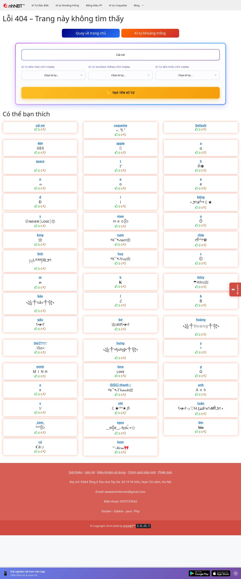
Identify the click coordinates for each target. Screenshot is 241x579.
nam (120, 235)
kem (120, 442)
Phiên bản (165, 472)
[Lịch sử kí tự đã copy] (235, 290)
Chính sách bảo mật (142, 472)
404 (40, 143)
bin (200, 422)
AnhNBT (128, 526)
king (40, 235)
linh (40, 254)
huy (120, 254)
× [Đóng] (236, 573)
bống (201, 197)
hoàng (201, 320)
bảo (40, 296)
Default (200, 125)
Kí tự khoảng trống (67, 5)
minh (40, 367)
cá (40, 442)
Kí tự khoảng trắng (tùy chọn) (109, 66)
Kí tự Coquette (118, 5)
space (40, 161)
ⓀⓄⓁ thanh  (120, 385)
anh (201, 385)
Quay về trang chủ (91, 33)
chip (201, 235)
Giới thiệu (75, 472)
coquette (120, 125)
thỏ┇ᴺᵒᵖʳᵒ (40, 343)
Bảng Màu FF (94, 5)
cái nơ (40, 125)
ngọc (120, 422)
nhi (120, 403)
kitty (200, 277)
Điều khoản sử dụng (111, 472)
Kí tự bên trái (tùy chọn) (37, 66)
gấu (40, 320)
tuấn (200, 403)
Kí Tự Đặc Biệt (40, 5)
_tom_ (40, 422)
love (120, 367)
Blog (140, 5)
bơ (120, 320)
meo (120, 216)
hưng (121, 343)
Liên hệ (90, 472)
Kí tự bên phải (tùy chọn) (172, 66)
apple (120, 143)
